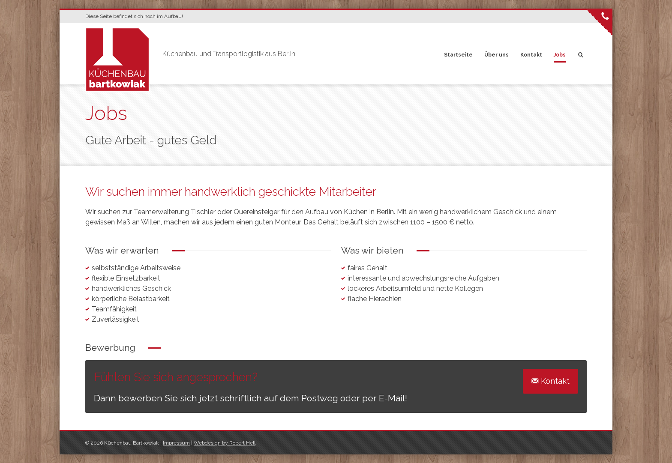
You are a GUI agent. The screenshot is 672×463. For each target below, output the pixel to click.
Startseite (458, 55)
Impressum (176, 443)
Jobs (560, 55)
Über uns (496, 55)
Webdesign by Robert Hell (224, 443)
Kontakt (531, 55)
